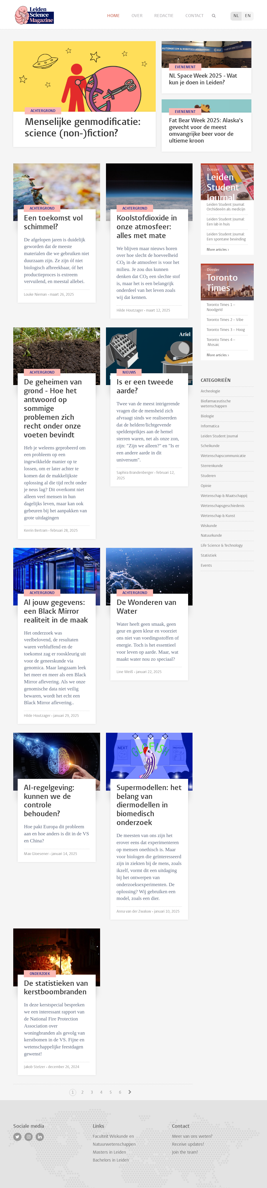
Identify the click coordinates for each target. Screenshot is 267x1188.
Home (114, 16)
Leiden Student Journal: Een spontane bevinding (226, 236)
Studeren (208, 476)
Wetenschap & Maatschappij (224, 496)
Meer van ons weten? (192, 1137)
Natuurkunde (211, 536)
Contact (194, 16)
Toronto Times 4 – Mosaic (221, 342)
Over (138, 16)
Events (206, 566)
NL (236, 16)
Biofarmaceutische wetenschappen (216, 403)
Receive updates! (188, 1144)
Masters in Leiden (109, 1152)
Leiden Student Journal (219, 436)
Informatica (210, 426)
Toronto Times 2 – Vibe (225, 320)
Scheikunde (210, 446)
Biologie (207, 416)
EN (248, 16)
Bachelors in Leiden (111, 1160)
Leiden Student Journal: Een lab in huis (226, 221)
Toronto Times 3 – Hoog (226, 330)
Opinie (206, 486)
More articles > (218, 250)
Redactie (164, 16)
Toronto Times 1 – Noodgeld (221, 307)
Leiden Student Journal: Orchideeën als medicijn (226, 207)
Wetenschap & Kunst (218, 516)
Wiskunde (209, 526)
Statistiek (208, 556)
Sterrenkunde (212, 466)
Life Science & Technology (222, 546)
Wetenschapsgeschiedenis (223, 506)
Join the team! (185, 1152)
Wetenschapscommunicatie (223, 456)
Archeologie (210, 391)
